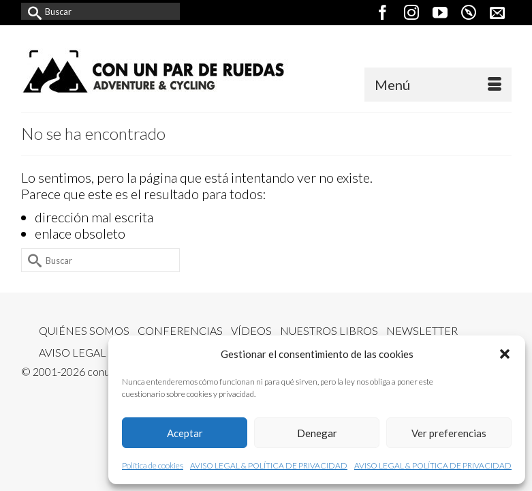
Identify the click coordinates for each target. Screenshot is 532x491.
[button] (505, 354)
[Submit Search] (31, 11)
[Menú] (438, 85)
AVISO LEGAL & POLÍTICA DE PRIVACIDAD (268, 465)
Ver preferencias (448, 433)
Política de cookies (152, 465)
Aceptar (185, 433)
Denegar (317, 433)
